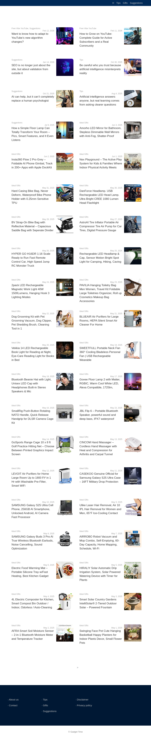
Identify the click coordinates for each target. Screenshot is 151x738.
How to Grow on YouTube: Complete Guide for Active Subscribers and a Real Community (95, 39)
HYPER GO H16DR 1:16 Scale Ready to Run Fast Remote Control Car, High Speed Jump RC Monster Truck (31, 259)
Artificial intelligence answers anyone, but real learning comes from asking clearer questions (99, 100)
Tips (118, 3)
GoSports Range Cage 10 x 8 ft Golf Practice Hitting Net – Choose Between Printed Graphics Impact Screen (33, 448)
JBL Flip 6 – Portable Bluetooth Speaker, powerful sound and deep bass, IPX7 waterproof (98, 414)
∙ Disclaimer (82, 699)
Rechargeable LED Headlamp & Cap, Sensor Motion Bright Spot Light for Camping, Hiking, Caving (100, 257)
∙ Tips (45, 699)
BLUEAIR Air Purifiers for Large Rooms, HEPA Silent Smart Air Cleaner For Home (98, 320)
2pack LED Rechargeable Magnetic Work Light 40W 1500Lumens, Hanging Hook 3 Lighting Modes (31, 291)
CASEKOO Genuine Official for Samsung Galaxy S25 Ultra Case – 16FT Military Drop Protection (99, 477)
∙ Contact (12, 705)
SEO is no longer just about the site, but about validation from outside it (31, 69)
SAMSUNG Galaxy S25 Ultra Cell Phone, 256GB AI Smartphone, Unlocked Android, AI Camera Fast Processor (32, 511)
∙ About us (13, 699)
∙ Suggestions (49, 711)
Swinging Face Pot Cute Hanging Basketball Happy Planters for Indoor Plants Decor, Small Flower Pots (100, 636)
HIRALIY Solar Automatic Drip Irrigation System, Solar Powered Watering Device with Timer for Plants (99, 574)
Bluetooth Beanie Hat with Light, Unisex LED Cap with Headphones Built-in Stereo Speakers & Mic (31, 385)
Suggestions (136, 3)
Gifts (125, 3)
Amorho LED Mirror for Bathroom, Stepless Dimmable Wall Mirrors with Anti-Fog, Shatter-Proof (100, 132)
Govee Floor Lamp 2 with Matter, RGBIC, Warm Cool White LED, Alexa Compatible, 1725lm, (99, 383)
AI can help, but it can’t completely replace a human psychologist (33, 98)
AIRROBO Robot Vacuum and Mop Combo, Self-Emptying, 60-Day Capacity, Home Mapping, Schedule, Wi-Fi (99, 542)
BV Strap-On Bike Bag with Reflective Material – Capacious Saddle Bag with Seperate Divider (32, 226)
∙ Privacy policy (84, 705)
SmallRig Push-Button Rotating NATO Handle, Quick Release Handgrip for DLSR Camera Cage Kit (32, 416)
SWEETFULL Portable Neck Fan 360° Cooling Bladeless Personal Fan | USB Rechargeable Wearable (99, 354)
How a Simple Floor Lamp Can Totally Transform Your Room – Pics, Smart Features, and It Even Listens (32, 134)
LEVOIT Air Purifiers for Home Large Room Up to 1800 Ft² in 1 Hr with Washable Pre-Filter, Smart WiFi (31, 479)
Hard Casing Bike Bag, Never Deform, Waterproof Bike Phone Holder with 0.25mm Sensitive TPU (31, 196)
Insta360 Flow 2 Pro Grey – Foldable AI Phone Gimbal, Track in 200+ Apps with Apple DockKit (32, 163)
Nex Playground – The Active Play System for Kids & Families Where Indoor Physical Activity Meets (100, 163)
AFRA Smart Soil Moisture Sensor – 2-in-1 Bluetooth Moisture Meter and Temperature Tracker (33, 634)
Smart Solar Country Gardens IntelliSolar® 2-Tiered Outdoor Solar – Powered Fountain (98, 603)
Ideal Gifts (83, 123)
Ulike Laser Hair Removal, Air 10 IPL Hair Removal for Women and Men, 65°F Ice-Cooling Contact (100, 509)
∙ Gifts (45, 705)
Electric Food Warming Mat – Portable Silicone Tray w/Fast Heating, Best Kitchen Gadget (30, 572)
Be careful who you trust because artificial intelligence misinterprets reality (100, 69)
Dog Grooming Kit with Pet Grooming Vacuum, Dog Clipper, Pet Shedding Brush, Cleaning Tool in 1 (32, 322)
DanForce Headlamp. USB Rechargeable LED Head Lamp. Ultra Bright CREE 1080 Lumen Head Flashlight (99, 196)
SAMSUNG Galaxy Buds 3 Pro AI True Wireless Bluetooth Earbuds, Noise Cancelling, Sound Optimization (32, 542)
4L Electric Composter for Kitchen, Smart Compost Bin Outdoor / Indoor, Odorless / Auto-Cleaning (33, 603)
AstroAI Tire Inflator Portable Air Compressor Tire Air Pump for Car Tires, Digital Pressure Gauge (100, 226)
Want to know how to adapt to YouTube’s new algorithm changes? (30, 37)
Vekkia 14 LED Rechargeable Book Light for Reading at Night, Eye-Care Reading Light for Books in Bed (33, 354)
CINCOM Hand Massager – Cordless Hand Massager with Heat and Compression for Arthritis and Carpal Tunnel (98, 448)
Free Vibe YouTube (20, 28)
